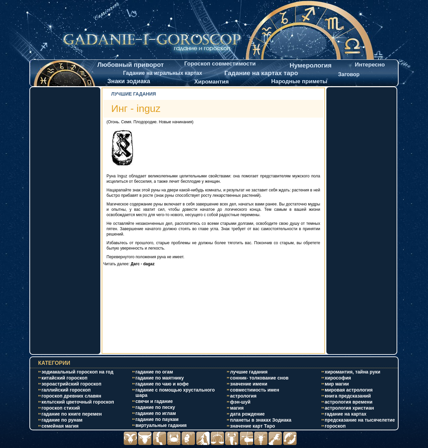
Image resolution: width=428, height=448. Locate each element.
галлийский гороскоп (66, 390)
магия (237, 408)
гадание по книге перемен (71, 414)
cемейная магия (60, 426)
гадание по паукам (157, 419)
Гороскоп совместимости (220, 63)
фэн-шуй (240, 402)
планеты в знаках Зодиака (260, 420)
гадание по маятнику (159, 378)
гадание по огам (154, 372)
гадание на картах (345, 414)
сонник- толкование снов (259, 378)
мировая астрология (348, 390)
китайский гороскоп (64, 378)
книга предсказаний (348, 396)
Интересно (370, 64)
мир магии (337, 384)
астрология (243, 396)
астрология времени (348, 402)
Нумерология (311, 65)
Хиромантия (211, 82)
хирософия (338, 378)
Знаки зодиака (128, 81)
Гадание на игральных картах (162, 73)
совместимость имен (254, 390)
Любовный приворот (130, 64)
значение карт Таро (252, 426)
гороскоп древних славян (71, 396)
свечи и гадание (154, 401)
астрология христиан (349, 408)
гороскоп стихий (60, 408)
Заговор (348, 74)
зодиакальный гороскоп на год (77, 372)
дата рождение (247, 414)
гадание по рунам (62, 420)
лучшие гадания (249, 372)
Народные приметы (299, 81)
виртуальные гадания (161, 425)
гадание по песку (155, 407)
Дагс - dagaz (142, 264)
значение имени (248, 384)
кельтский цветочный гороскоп (77, 402)
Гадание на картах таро (261, 73)
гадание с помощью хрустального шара (175, 392)
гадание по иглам (155, 413)
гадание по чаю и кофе (162, 384)
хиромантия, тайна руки (352, 372)
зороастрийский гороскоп (71, 384)
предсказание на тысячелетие (360, 420)
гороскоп (335, 426)
